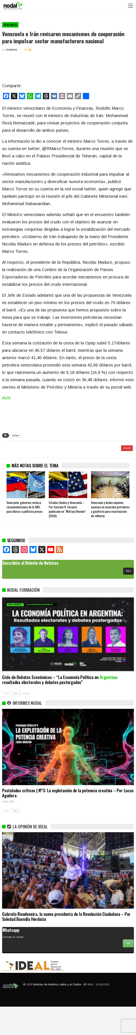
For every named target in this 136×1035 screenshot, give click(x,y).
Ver (128, 971)
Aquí (128, 599)
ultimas (15, 435)
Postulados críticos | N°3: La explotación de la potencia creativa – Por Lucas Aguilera (68, 821)
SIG (17, 722)
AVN (6, 398)
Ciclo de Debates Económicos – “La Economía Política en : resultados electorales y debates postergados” (60, 708)
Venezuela (10, 25)
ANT (7, 722)
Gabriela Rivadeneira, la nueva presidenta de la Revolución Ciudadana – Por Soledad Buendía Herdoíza (66, 945)
